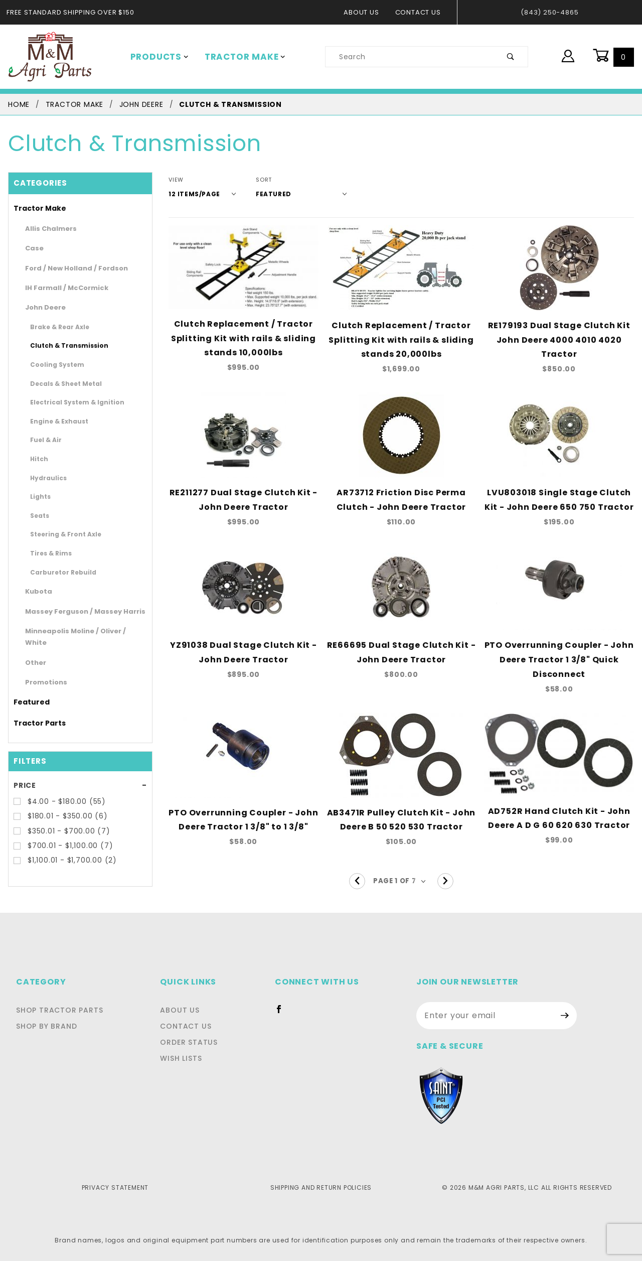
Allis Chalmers (46, 228)
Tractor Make (238, 57)
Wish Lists (185, 1058)
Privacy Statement (115, 1187)
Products (157, 57)
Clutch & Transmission (60, 345)
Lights (38, 496)
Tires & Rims (47, 552)
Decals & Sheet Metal (59, 383)
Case (32, 248)
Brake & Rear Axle (54, 326)
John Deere (41, 307)
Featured (27, 690)
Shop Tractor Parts (57, 1010)
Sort (256, 180)
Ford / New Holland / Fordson (68, 268)
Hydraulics (44, 477)
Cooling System (51, 364)
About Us (366, 12)
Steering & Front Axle (58, 533)
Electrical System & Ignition (67, 401)
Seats (37, 515)
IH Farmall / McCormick (59, 288)
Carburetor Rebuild (55, 572)
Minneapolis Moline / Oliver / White (76, 631)
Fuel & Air (43, 439)
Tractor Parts (34, 711)
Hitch (37, 458)
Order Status (192, 1042)
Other (33, 650)
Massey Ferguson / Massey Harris (74, 611)
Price (24, 773)
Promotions (42, 670)
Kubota (35, 591)
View (176, 180)
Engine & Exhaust (53, 421)
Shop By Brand (45, 1026)
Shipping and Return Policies (320, 1187)
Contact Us (420, 12)
